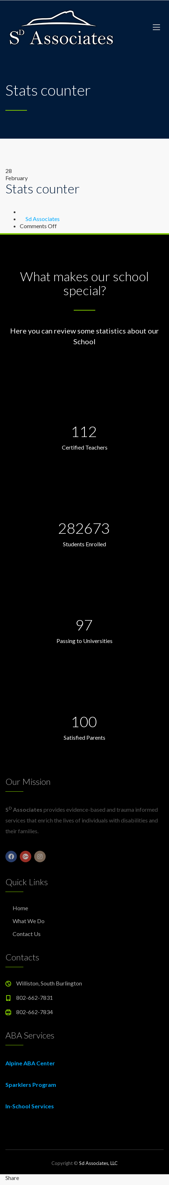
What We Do (29, 920)
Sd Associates (43, 218)
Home (20, 908)
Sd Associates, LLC (98, 1163)
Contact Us (27, 933)
